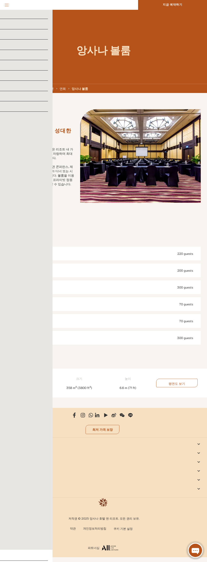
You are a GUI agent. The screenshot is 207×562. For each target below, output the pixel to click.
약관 (73, 528)
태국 (18, 88)
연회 (63, 88)
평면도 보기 (176, 383)
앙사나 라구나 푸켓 (40, 88)
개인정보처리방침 (94, 528)
